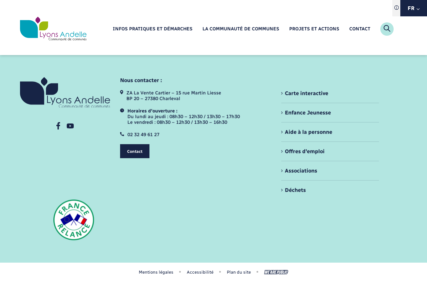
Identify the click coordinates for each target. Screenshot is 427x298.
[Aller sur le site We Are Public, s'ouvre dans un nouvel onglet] (276, 272)
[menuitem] (152, 29)
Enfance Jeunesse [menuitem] (308, 112)
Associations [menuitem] (301, 171)
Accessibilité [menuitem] (200, 272)
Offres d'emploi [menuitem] (305, 151)
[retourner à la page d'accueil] (53, 29)
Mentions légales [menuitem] (156, 272)
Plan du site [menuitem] (239, 272)
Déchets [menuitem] (295, 190)
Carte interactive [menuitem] (306, 93)
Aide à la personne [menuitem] (308, 132)
